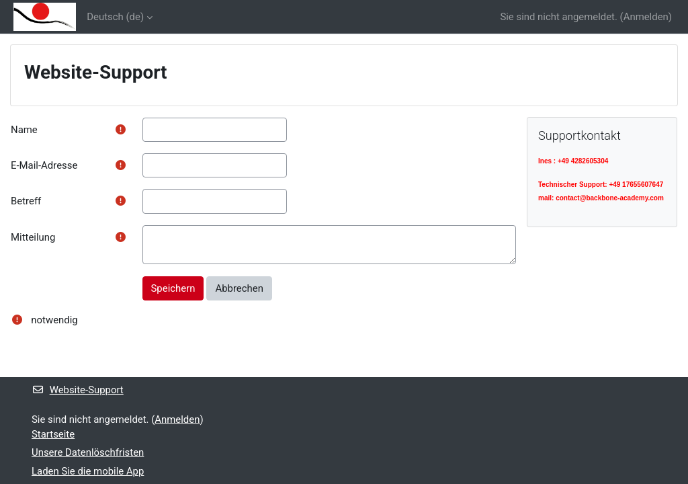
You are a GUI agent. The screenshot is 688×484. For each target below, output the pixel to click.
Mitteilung (33, 237)
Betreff (26, 201)
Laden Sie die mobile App (88, 471)
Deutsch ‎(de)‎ (115, 17)
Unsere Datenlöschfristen (88, 452)
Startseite (53, 434)
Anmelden (646, 17)
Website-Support (78, 390)
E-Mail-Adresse (44, 165)
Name (24, 130)
